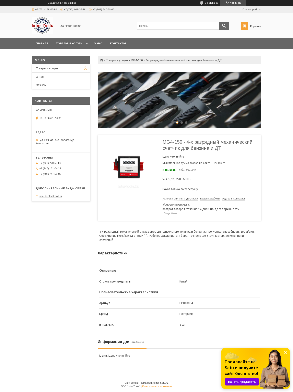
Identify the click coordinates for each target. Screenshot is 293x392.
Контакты (118, 43)
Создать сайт (55, 2)
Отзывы (41, 85)
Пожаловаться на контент (157, 386)
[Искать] (224, 26)
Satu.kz (164, 382)
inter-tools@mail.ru (50, 196)
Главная (41, 43)
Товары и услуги (69, 43)
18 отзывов (211, 2)
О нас (98, 43)
